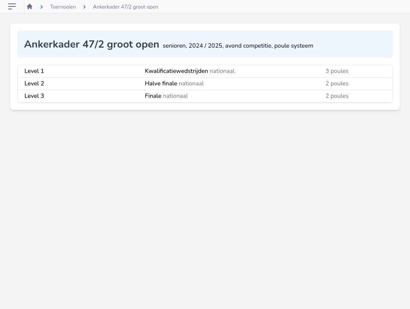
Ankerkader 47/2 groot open (125, 6)
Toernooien (63, 6)
